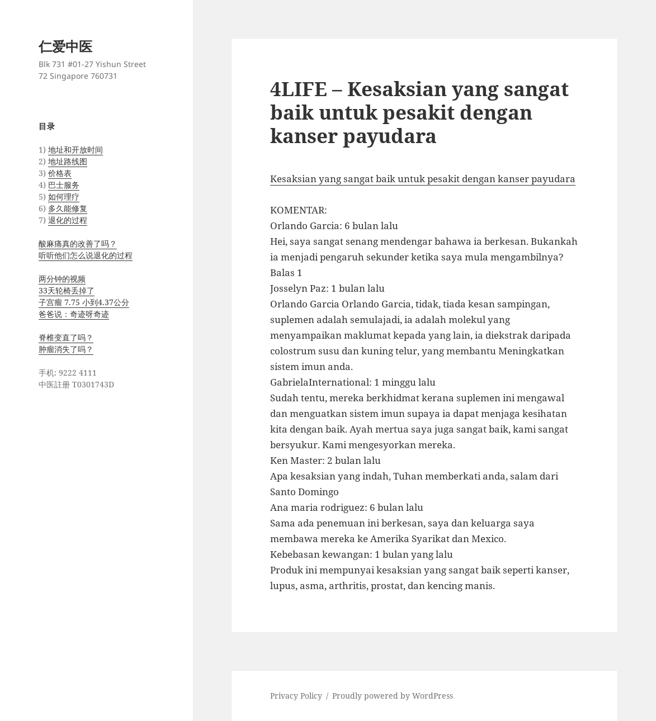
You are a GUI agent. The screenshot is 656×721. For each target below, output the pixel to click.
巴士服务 (63, 184)
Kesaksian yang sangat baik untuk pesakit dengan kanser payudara (422, 178)
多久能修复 (67, 208)
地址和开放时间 (75, 149)
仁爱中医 (65, 46)
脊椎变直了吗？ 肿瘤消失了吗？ (66, 343)
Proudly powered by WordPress (392, 695)
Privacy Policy (296, 695)
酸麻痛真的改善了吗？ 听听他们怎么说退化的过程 (86, 249)
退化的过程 (67, 220)
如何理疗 (63, 196)
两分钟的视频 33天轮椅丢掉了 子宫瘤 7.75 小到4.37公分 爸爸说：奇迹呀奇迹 (84, 296)
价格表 (60, 173)
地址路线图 (67, 161)
